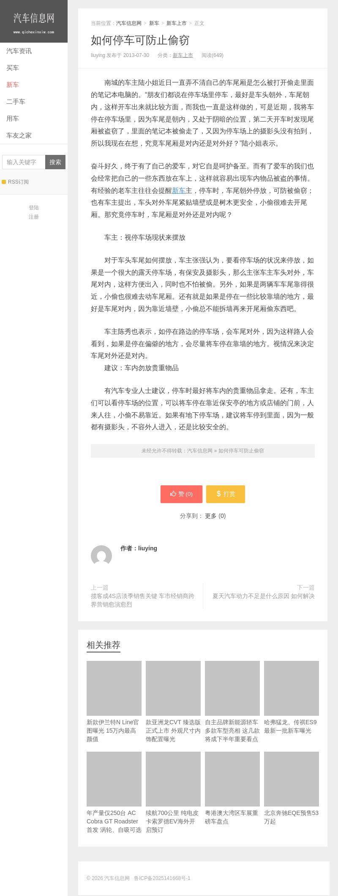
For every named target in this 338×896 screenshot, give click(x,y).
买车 (12, 67)
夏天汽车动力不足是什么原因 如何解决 (264, 596)
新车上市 (176, 23)
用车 (12, 118)
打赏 (227, 494)
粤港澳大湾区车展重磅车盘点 (232, 789)
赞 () (180, 494)
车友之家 (19, 135)
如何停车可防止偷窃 (140, 40)
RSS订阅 (15, 182)
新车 (12, 84)
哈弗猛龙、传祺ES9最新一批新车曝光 (291, 698)
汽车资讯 (19, 50)
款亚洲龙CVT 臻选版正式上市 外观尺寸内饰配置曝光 (173, 702)
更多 (211, 516)
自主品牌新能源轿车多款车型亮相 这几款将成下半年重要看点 (232, 702)
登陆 (34, 208)
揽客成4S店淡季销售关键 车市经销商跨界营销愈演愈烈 (142, 601)
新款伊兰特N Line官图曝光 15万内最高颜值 (114, 702)
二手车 (15, 101)
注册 (34, 217)
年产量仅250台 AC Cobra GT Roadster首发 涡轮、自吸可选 (114, 793)
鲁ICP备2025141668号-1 (162, 879)
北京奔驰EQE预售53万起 (291, 789)
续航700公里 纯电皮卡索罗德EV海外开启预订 (173, 793)
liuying (147, 549)
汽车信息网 (34, 21)
